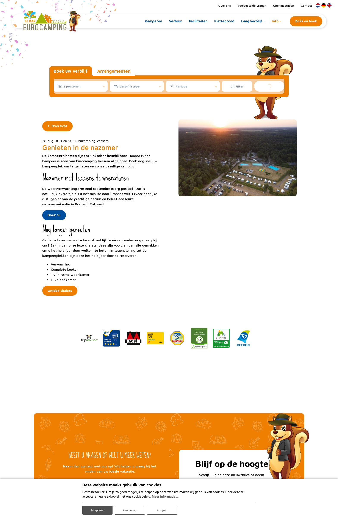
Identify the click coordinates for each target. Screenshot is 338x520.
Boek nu (54, 215)
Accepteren (97, 509)
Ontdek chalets (60, 290)
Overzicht (59, 126)
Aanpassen (130, 509)
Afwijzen (162, 509)
